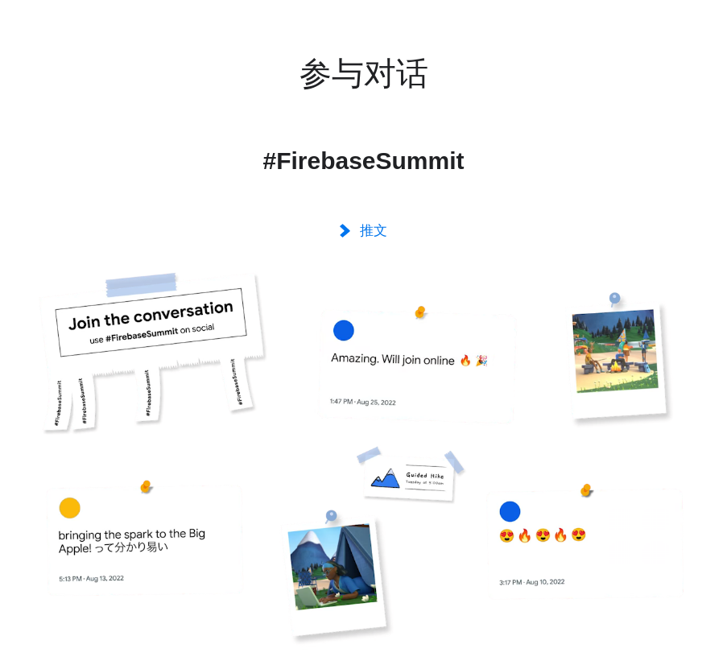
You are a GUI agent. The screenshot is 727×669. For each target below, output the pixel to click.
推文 (363, 231)
